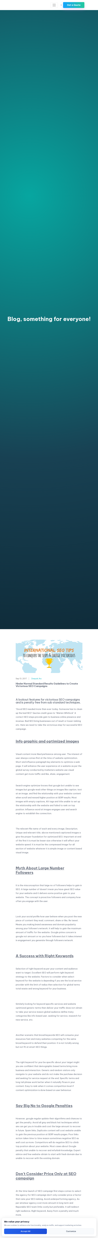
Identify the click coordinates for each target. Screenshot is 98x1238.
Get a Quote (73, 5)
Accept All (25, 1231)
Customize (71, 1231)
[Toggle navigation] (54, 5)
